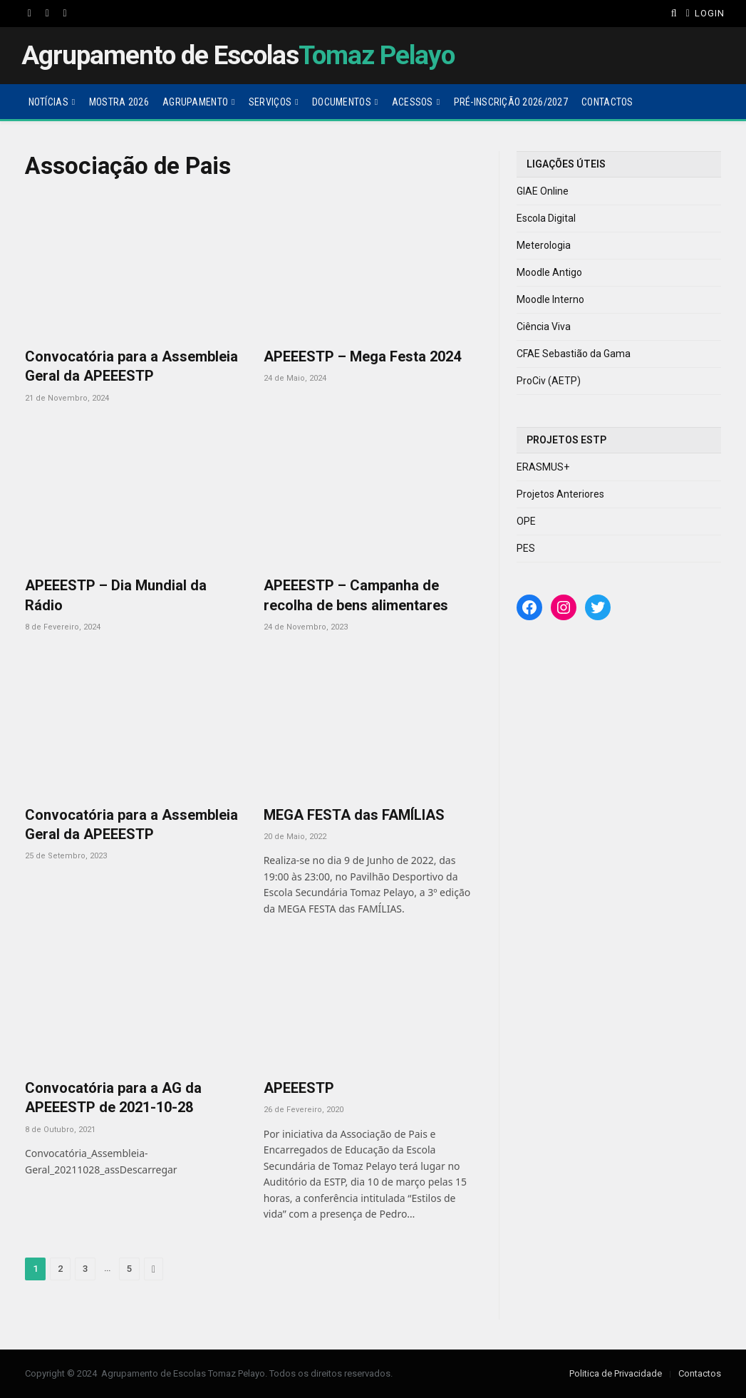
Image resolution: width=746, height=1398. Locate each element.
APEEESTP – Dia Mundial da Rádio (116, 595)
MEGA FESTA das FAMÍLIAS (354, 814)
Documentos (341, 102)
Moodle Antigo (549, 272)
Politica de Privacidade (615, 1373)
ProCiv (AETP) (549, 380)
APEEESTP (299, 1087)
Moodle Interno (550, 299)
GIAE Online (543, 191)
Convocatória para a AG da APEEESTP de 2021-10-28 (113, 1097)
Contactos (607, 102)
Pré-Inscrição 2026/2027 (511, 102)
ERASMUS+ (543, 467)
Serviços (270, 102)
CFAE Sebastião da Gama (574, 353)
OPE (526, 521)
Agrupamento (195, 102)
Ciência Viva (544, 326)
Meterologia (544, 245)
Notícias (48, 102)
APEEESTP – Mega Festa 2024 (362, 356)
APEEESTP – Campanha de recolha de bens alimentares (356, 595)
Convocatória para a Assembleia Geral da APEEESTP (131, 366)
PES (526, 548)
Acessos (412, 102)
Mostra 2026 (119, 102)
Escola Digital (546, 218)
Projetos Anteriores (560, 494)
